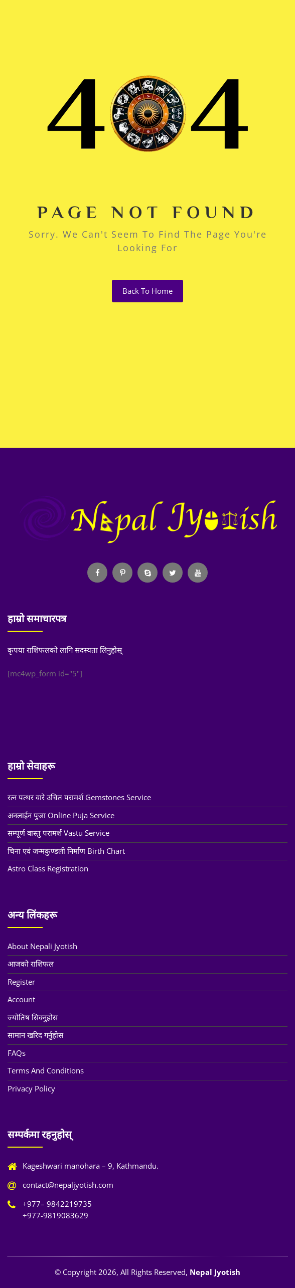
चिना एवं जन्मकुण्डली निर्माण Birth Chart (66, 851)
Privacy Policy (31, 1088)
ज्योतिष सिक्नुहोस (33, 1017)
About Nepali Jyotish (42, 946)
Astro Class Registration (48, 868)
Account (21, 999)
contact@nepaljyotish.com (68, 1185)
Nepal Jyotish (215, 1272)
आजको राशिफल (31, 964)
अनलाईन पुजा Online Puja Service (61, 815)
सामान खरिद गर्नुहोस (35, 1035)
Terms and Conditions (46, 1070)
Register (21, 982)
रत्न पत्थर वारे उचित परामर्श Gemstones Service (79, 797)
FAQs (17, 1053)
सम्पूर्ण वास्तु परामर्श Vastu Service (58, 833)
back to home (147, 291)
